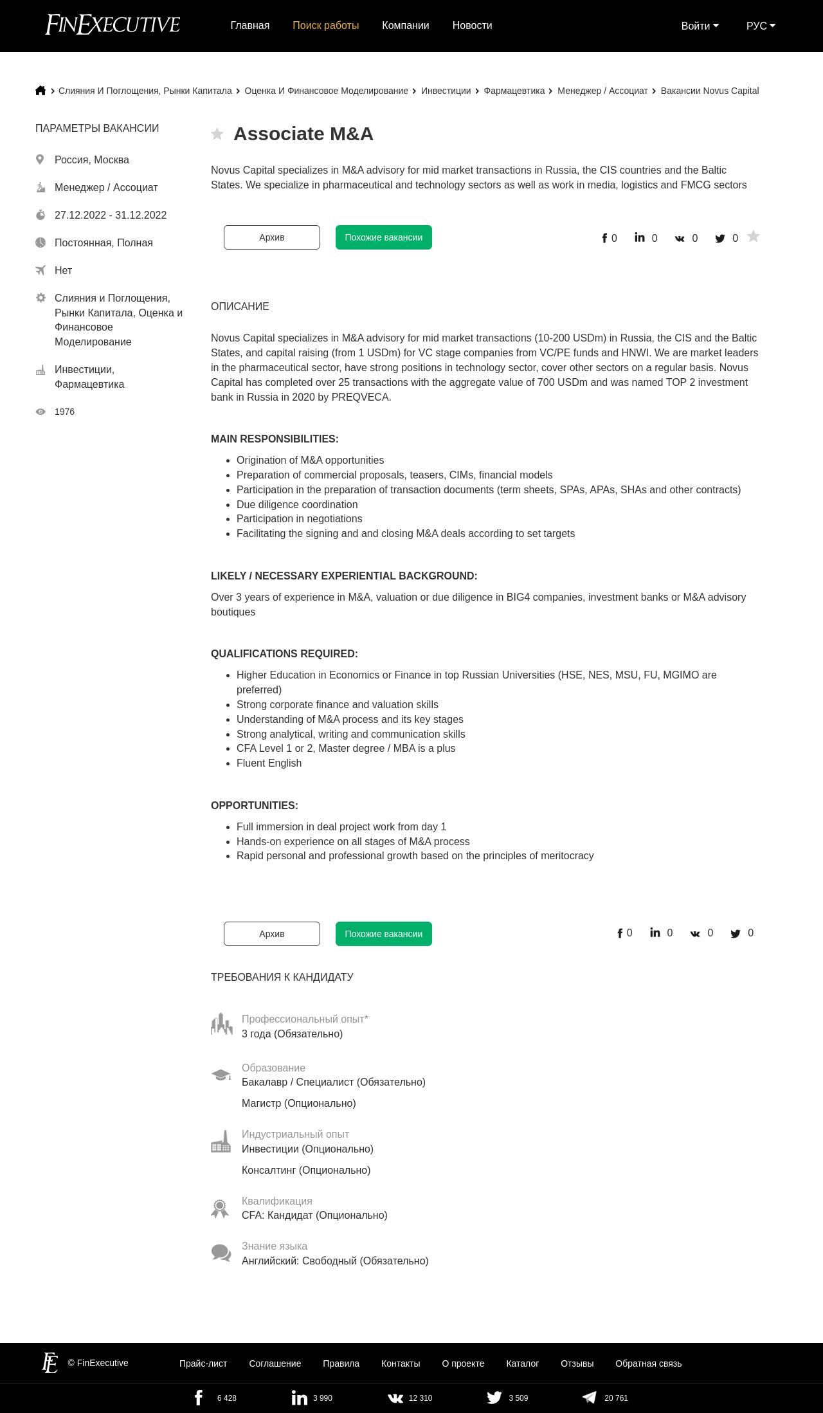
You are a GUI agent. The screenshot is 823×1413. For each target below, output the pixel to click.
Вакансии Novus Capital (710, 91)
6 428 (227, 1398)
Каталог (522, 1363)
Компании (406, 25)
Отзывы (577, 1363)
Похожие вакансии (384, 237)
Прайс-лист (203, 1363)
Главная (250, 25)
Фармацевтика (514, 91)
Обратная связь (648, 1363)
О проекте (463, 1363)
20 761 (616, 1398)
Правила (341, 1363)
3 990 (322, 1398)
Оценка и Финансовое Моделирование (326, 91)
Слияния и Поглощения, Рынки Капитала (145, 91)
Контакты (400, 1363)
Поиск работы (326, 25)
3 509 (518, 1398)
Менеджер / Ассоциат (602, 91)
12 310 (421, 1398)
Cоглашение (275, 1363)
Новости (473, 25)
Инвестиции (446, 91)
